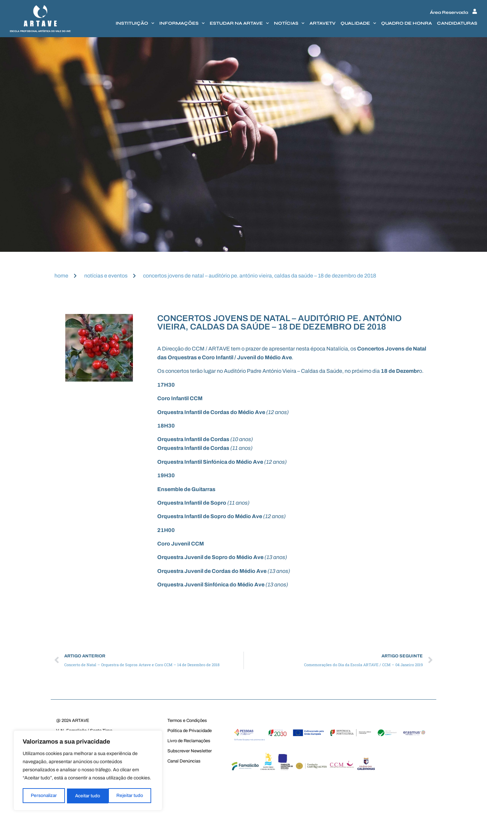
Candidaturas (457, 23)
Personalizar (43, 795)
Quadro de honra (406, 23)
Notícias (289, 23)
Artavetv (322, 23)
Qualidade (358, 23)
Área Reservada (449, 12)
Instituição (135, 23)
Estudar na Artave (239, 23)
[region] (88, 770)
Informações (182, 23)
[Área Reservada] (474, 11)
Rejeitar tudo (88, 795)
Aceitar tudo (133, 795)
